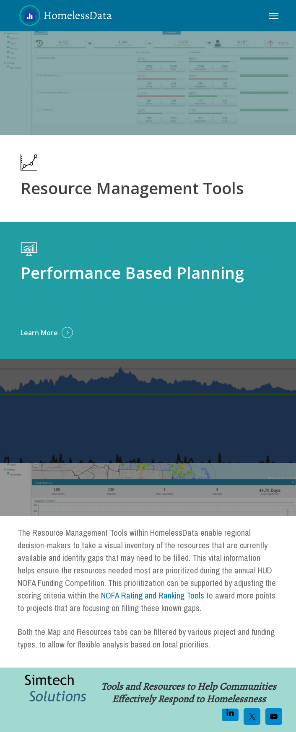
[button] (273, 15)
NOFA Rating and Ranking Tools (152, 595)
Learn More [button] (39, 332)
